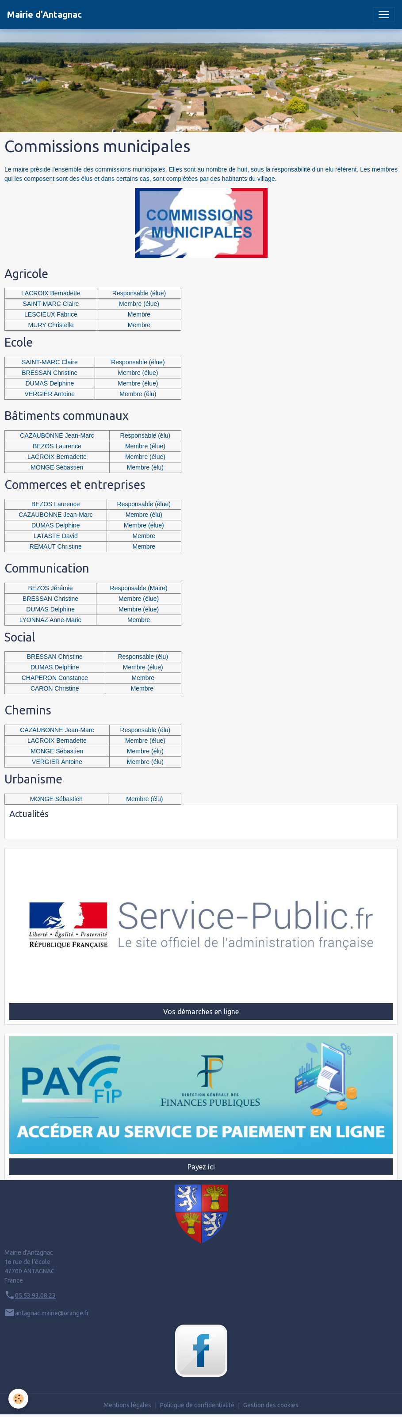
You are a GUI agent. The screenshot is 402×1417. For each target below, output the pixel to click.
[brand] (44, 14)
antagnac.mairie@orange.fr (52, 1313)
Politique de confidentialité (197, 1405)
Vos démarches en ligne (201, 1012)
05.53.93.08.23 (35, 1295)
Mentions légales (127, 1405)
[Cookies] (19, 1399)
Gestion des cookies (271, 1405)
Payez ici (201, 1167)
